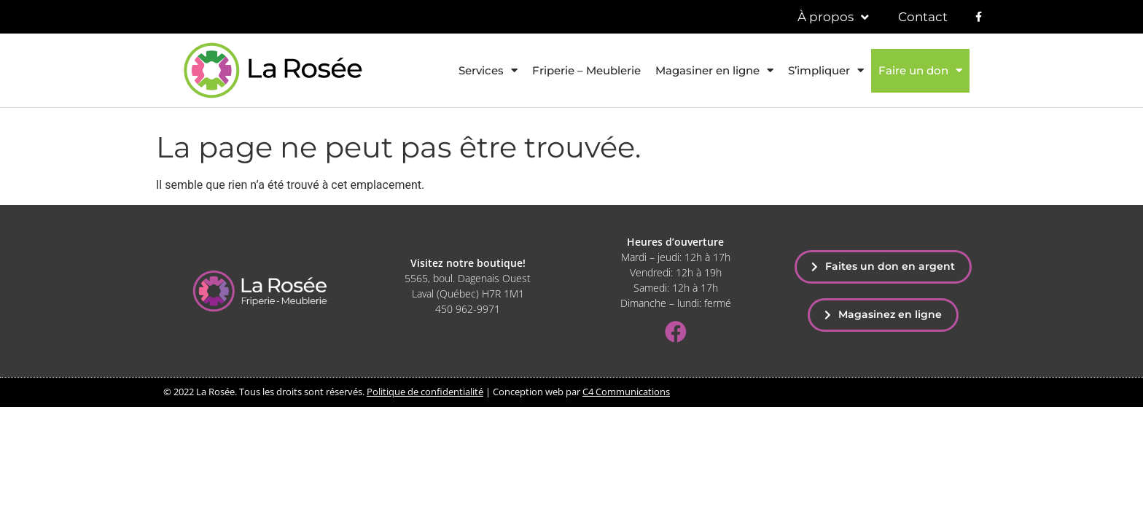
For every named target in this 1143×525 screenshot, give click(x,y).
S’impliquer (826, 70)
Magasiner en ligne (714, 70)
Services (488, 70)
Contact (923, 16)
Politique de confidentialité (425, 391)
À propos (833, 17)
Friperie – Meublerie (586, 70)
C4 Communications (626, 391)
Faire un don (920, 70)
